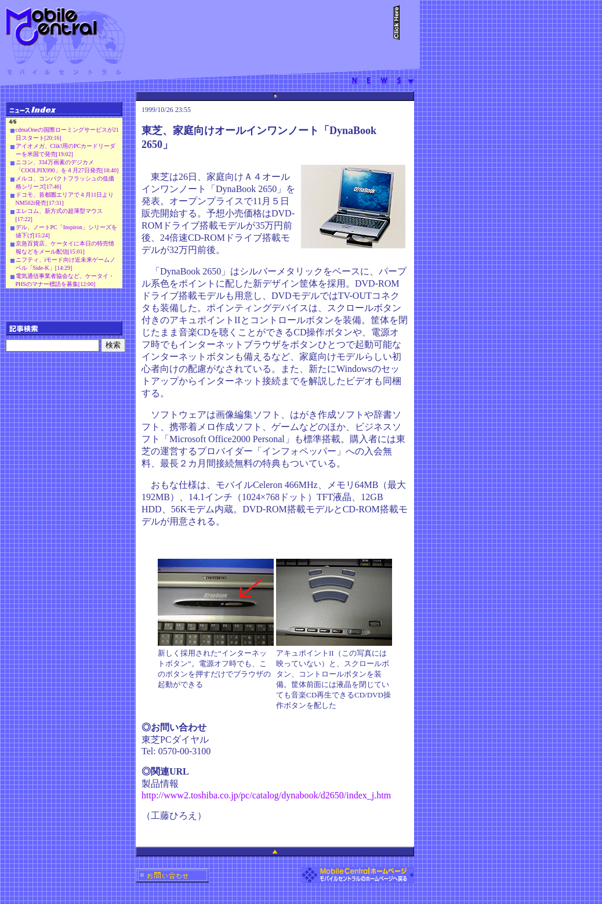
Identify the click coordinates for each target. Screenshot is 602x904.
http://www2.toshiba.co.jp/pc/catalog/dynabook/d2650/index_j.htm (266, 795)
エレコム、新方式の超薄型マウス (59, 211)
